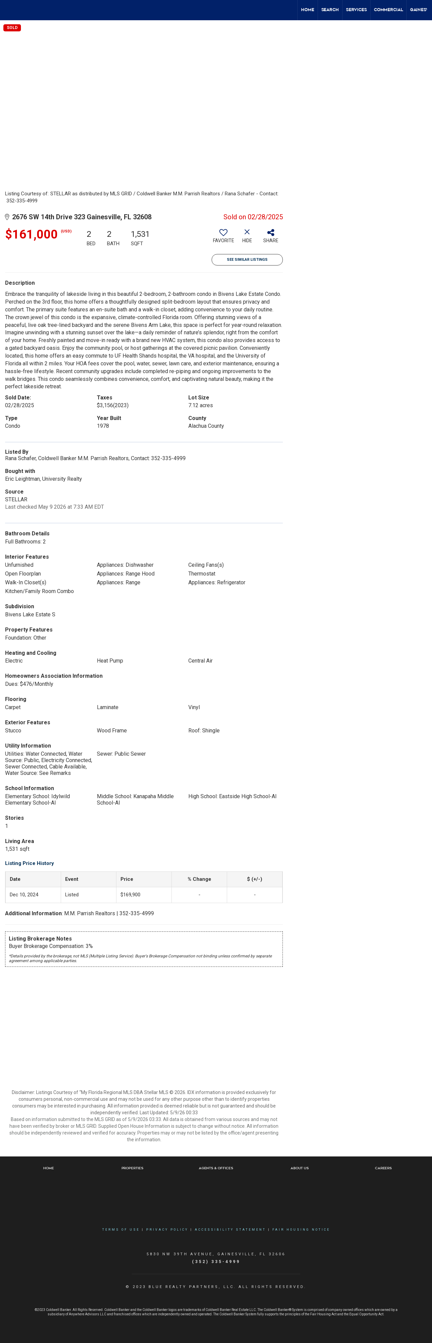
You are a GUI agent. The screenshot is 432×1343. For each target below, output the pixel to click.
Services (356, 10)
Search (330, 10)
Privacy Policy (167, 1229)
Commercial (388, 10)
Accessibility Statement (230, 1229)
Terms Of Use (121, 1229)
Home (307, 10)
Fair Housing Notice (301, 1229)
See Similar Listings (247, 259)
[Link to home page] (8, 10)
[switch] (223, 238)
